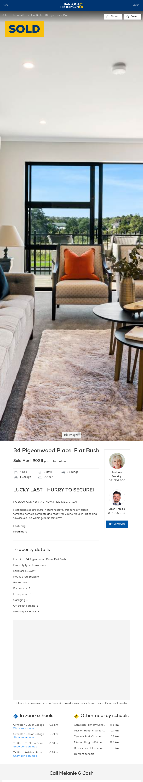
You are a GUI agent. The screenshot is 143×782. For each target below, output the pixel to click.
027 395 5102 (117, 513)
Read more (20, 532)
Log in (136, 5)
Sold (4, 15)
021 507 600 (117, 481)
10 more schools (84, 754)
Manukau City (19, 15)
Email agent (117, 524)
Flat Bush (36, 15)
